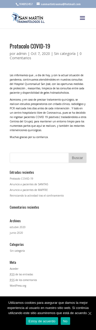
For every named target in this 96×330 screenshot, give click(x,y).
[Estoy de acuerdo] (89, 313)
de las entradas (21, 274)
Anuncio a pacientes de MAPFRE (29, 190)
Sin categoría (65, 53)
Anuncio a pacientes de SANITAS (29, 184)
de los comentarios (23, 280)
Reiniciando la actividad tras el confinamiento (37, 195)
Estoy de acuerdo (41, 321)
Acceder (14, 268)
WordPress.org (18, 285)
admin (21, 53)
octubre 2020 (18, 227)
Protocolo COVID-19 (21, 178)
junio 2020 (16, 233)
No (65, 321)
